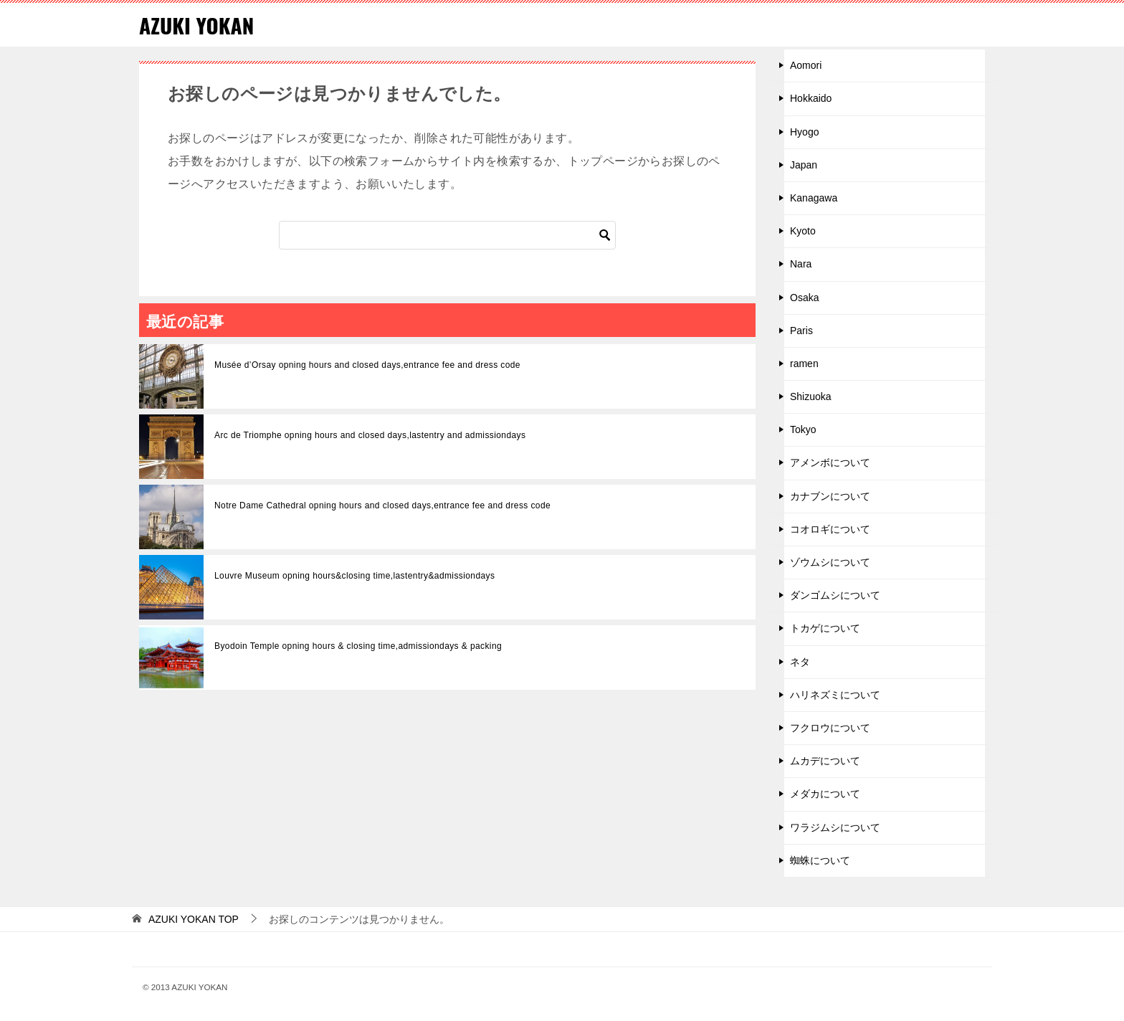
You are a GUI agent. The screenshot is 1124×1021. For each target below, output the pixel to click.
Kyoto (803, 231)
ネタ (800, 661)
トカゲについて (825, 628)
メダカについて (825, 793)
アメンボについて (830, 462)
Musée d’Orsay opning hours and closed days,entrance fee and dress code (367, 365)
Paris (801, 330)
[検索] (447, 235)
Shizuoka (811, 396)
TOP (193, 919)
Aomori (805, 65)
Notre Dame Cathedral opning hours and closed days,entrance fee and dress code (382, 505)
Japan (803, 165)
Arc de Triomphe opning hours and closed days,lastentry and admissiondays (369, 435)
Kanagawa (813, 198)
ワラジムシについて (835, 826)
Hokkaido (811, 98)
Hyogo (804, 131)
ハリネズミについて (835, 695)
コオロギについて (830, 529)
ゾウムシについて (830, 562)
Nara (800, 264)
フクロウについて (830, 727)
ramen (804, 363)
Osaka (804, 297)
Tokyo (803, 429)
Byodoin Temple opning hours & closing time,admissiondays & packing (358, 646)
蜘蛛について (820, 860)
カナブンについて (830, 495)
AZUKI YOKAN (197, 25)
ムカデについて (825, 760)
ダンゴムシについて (835, 595)
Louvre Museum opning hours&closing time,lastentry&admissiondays (354, 576)
